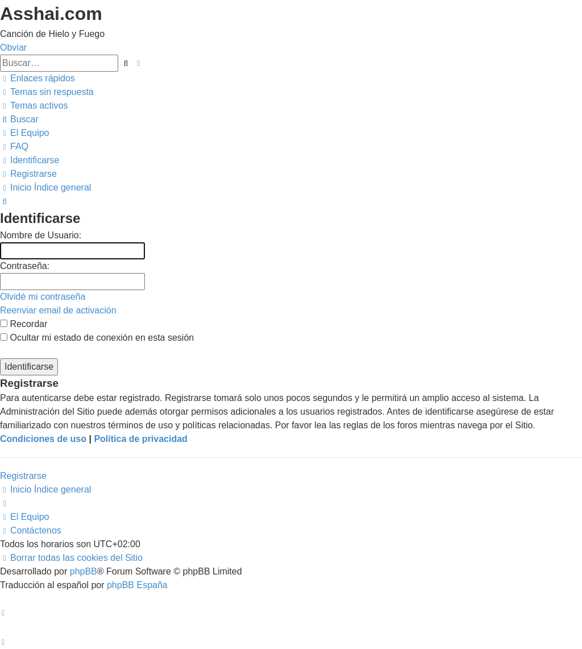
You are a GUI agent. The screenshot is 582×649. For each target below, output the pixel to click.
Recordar (23, 324)
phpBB (83, 571)
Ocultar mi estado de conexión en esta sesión (97, 337)
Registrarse (23, 476)
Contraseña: (24, 266)
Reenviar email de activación (58, 310)
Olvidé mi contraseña (42, 296)
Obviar (13, 47)
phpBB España (137, 585)
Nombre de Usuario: (40, 235)
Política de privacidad (141, 439)
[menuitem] (47, 92)
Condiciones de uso (43, 439)
